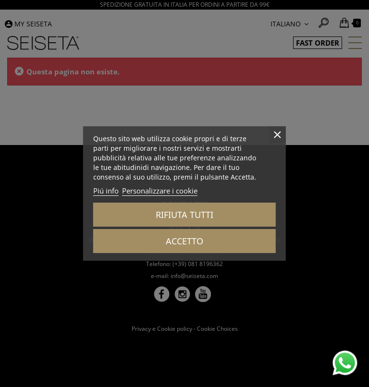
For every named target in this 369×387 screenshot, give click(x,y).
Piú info (106, 190)
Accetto (184, 241)
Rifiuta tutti (184, 214)
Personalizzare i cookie (159, 190)
